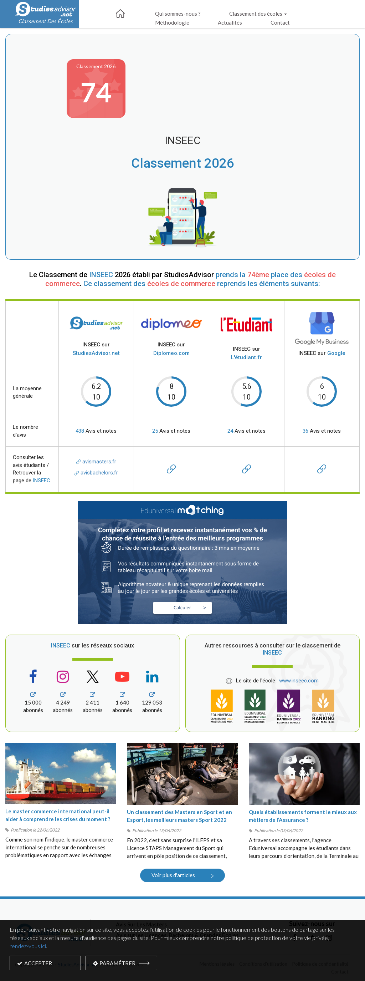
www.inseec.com (299, 680)
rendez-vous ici (28, 945)
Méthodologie (172, 22)
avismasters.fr (96, 461)
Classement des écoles (258, 13)
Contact (280, 22)
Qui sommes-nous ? (178, 13)
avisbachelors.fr (96, 472)
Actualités (230, 22)
